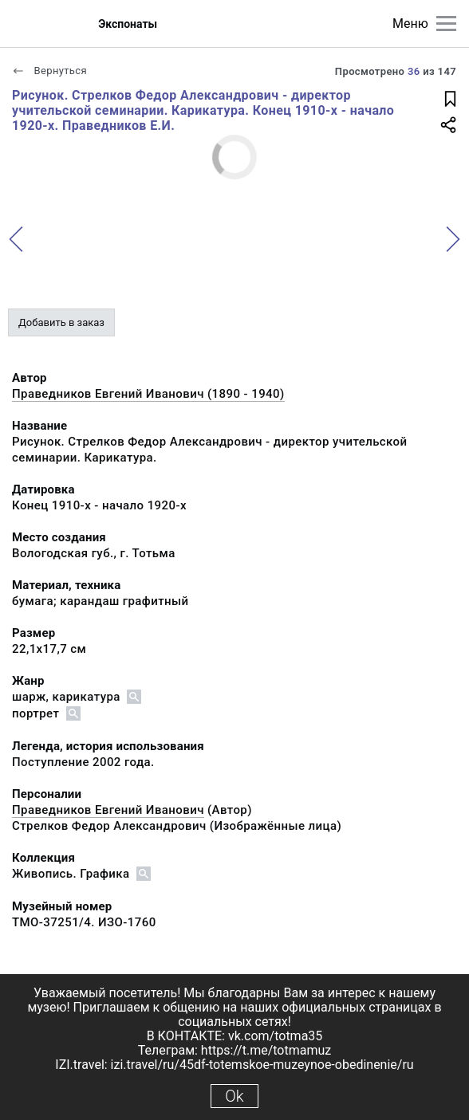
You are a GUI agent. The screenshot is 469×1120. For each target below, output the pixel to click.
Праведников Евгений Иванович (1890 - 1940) (148, 394)
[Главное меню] (446, 23)
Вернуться (49, 71)
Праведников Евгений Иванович (108, 810)
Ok (234, 1096)
